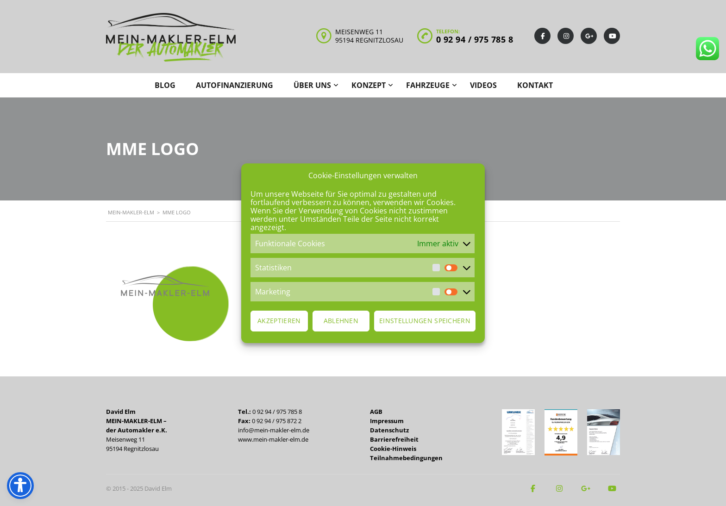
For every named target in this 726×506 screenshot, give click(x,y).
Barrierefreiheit (394, 439)
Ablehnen (341, 320)
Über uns (312, 85)
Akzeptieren (278, 320)
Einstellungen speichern (424, 320)
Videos (483, 85)
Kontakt (535, 85)
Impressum (387, 421)
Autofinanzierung (234, 85)
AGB (376, 411)
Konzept (368, 85)
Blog (165, 85)
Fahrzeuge (428, 85)
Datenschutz (389, 430)
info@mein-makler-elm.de (273, 430)
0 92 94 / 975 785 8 (474, 39)
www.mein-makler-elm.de (273, 439)
